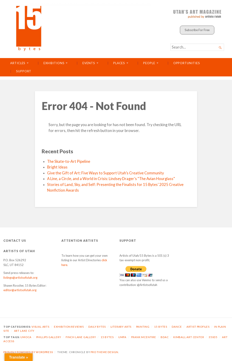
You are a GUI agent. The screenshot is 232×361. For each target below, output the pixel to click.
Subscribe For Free (197, 30)
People (149, 63)
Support (23, 71)
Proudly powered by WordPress (28, 352)
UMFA (122, 337)
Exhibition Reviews (69, 326)
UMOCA (25, 337)
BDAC (165, 337)
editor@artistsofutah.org (19, 290)
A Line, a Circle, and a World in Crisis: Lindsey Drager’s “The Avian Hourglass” (111, 178)
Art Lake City (24, 330)
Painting (143, 326)
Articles (17, 63)
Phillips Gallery (48, 337)
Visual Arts (40, 326)
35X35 (213, 337)
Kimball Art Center (188, 337)
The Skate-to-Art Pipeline (68, 161)
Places (119, 63)
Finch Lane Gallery (81, 337)
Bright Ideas (57, 167)
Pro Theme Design (104, 352)
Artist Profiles (198, 326)
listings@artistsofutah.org (20, 277)
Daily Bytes (97, 326)
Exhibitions (54, 63)
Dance (177, 326)
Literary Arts (121, 326)
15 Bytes (160, 326)
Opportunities (186, 63)
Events (88, 63)
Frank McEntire (143, 337)
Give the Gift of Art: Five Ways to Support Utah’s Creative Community (105, 173)
